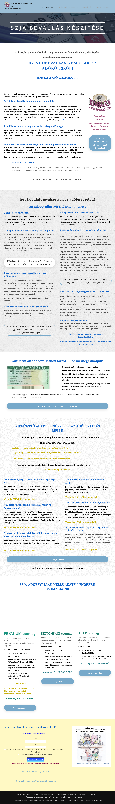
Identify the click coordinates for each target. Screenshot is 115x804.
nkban (34, 800)
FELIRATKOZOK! (35, 760)
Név (35, 744)
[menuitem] (55, 6)
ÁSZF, (83, 800)
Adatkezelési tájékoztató (23, 800)
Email (35, 739)
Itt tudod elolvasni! (70, 120)
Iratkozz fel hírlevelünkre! (23, 162)
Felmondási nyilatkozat (93, 800)
